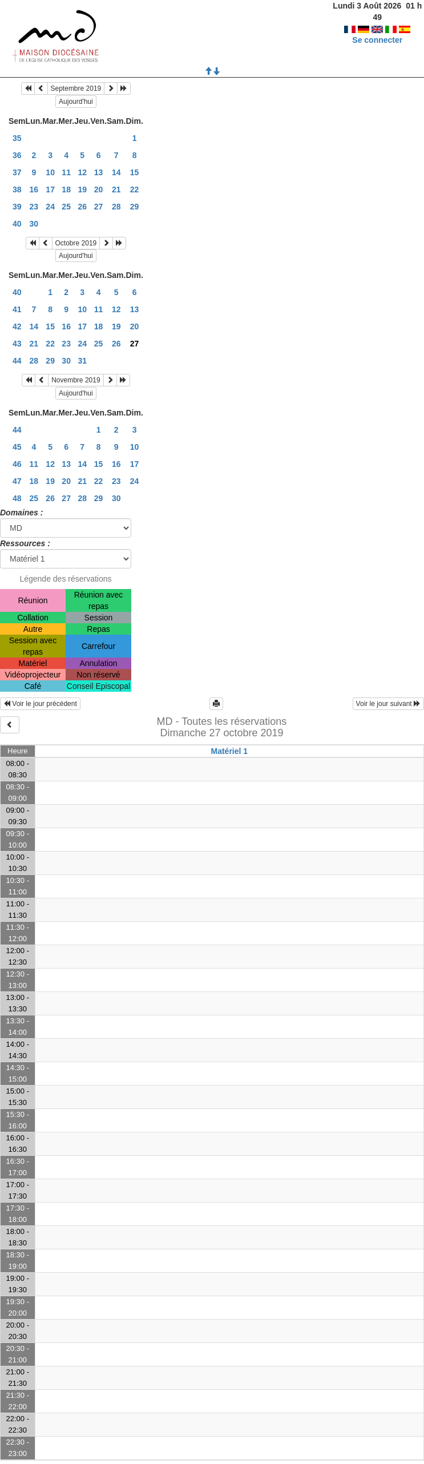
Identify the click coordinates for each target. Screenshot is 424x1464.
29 (134, 206)
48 (17, 498)
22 (134, 189)
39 (17, 206)
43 (17, 343)
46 (17, 464)
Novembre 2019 (75, 380)
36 (17, 155)
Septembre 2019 (76, 88)
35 (17, 138)
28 (116, 206)
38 (17, 189)
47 (17, 481)
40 (17, 223)
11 (66, 172)
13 (98, 172)
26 (82, 206)
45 (17, 446)
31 (82, 360)
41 (17, 309)
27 (98, 206)
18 (66, 189)
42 (17, 326)
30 (34, 223)
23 (34, 206)
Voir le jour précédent (40, 704)
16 (34, 189)
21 (116, 189)
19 (82, 189)
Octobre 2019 (76, 243)
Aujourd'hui (76, 102)
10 (50, 172)
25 (66, 206)
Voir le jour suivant (388, 704)
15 (134, 172)
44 (17, 360)
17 (50, 189)
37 (17, 172)
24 (50, 206)
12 (82, 172)
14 (116, 172)
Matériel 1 (229, 751)
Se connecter (377, 28)
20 (98, 189)
